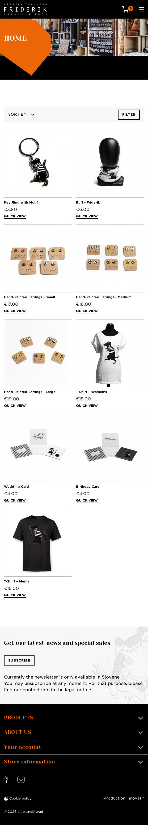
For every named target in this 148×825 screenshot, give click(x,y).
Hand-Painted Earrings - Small (29, 297)
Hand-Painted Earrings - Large (30, 392)
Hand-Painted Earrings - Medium (104, 297)
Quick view (15, 216)
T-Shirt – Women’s (91, 392)
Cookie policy (20, 798)
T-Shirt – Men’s (16, 581)
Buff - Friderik (88, 202)
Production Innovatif (124, 798)
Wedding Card (16, 487)
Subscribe (19, 660)
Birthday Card (88, 487)
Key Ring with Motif (21, 202)
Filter (129, 114)
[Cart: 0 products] (127, 9)
